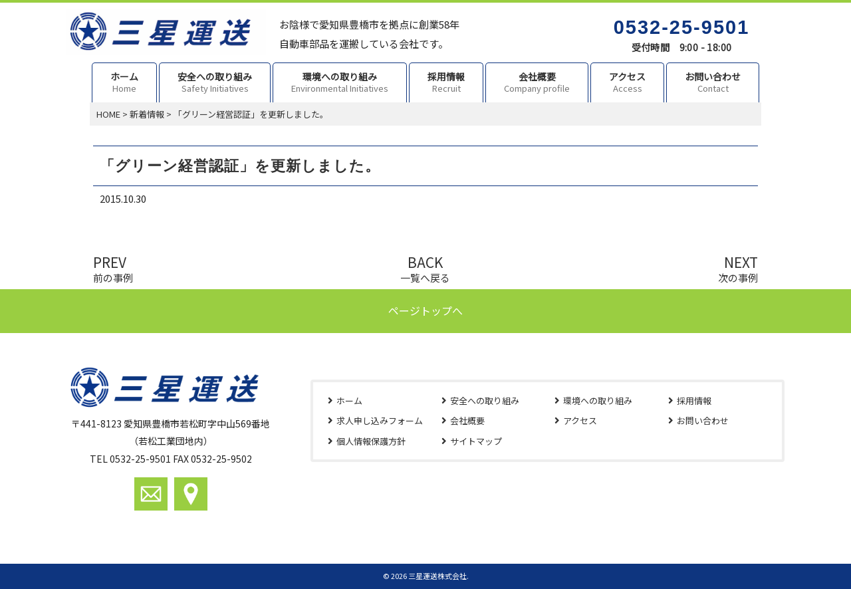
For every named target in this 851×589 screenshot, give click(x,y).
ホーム (349, 400)
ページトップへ (425, 310)
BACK (425, 267)
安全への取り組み (484, 400)
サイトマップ (476, 441)
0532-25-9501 (682, 27)
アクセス (580, 420)
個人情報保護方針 (371, 441)
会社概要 (467, 420)
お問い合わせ (703, 420)
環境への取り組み (597, 400)
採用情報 (694, 400)
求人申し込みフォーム (379, 420)
